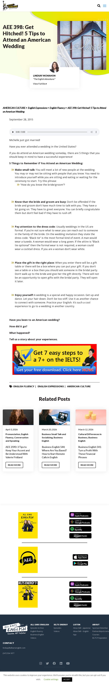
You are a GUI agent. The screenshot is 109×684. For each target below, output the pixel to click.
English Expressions (37, 107)
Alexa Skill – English (81, 631)
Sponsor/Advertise (100, 628)
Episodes (57, 628)
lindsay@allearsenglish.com (14, 648)
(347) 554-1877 (8, 653)
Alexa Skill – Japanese (82, 628)
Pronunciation (13, 434)
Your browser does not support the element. (54, 132)
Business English (37, 634)
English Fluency (57, 107)
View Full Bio (40, 83)
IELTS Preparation (99, 638)
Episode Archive (37, 628)
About (96, 624)
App (74, 634)
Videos (33, 638)
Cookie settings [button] (51, 679)
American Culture (14, 107)
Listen (76, 624)
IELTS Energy (61, 624)
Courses (95, 634)
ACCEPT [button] (66, 679)
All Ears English (39, 624)
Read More (14, 465)
